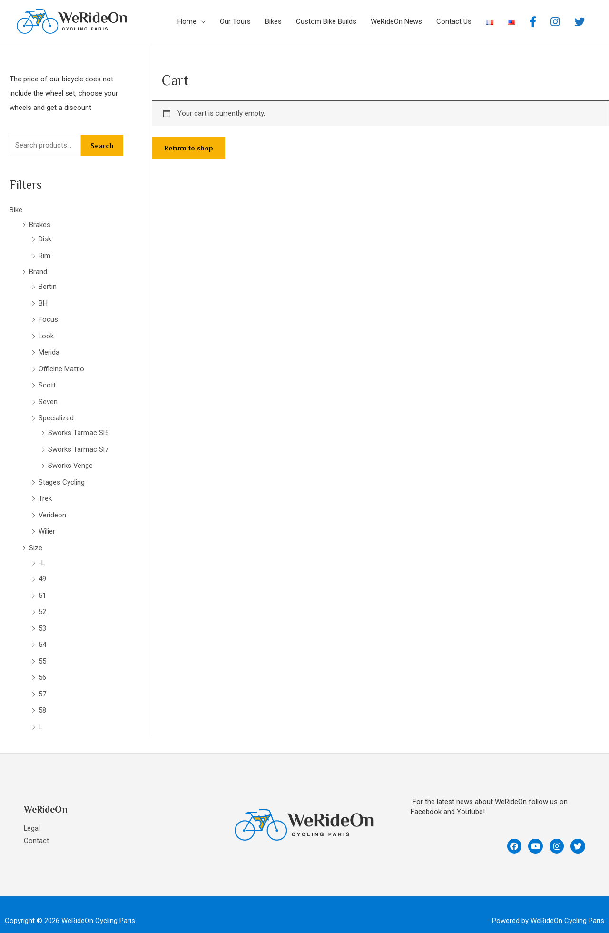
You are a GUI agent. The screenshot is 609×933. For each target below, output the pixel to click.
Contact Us (453, 21)
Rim (44, 254)
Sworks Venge (70, 460)
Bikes (273, 21)
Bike (16, 210)
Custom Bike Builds (326, 21)
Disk (45, 238)
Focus (48, 317)
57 (42, 683)
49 (42, 570)
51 (42, 586)
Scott (47, 381)
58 (42, 699)
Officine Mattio (61, 365)
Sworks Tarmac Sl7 (78, 443)
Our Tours (235, 21)
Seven (48, 397)
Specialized (56, 413)
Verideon (53, 508)
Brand (38, 271)
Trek (45, 492)
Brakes (39, 224)
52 (42, 602)
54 (42, 635)
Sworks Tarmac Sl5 (78, 428)
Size (35, 540)
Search (102, 145)
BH (43, 301)
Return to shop (188, 148)
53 (42, 619)
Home (186, 21)
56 (42, 667)
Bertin (48, 285)
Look (46, 333)
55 (42, 650)
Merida (49, 349)
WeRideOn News (396, 21)
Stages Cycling (62, 476)
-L (42, 554)
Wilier (47, 524)
